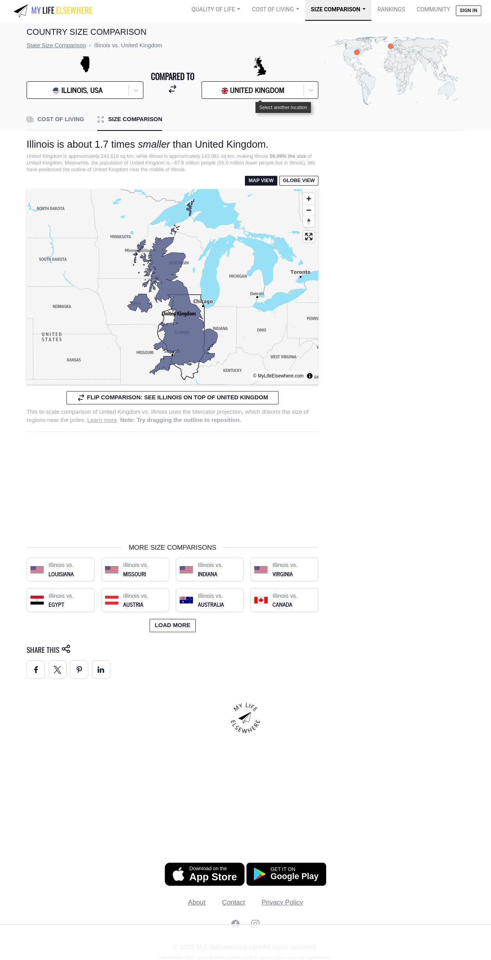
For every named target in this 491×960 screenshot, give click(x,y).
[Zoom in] (308, 198)
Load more (172, 625)
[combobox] (50, 90)
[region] (172, 286)
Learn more (102, 420)
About (196, 902)
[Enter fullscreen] (308, 236)
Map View (260, 180)
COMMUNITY (433, 9)
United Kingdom (120, 412)
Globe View (298, 180)
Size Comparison (336, 9)
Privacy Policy (282, 902)
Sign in (468, 10)
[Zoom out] (308, 210)
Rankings (391, 9)
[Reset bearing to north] (308, 221)
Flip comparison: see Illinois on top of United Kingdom (172, 397)
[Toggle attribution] (309, 376)
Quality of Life (213, 9)
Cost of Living (273, 9)
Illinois (159, 412)
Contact (233, 902)
